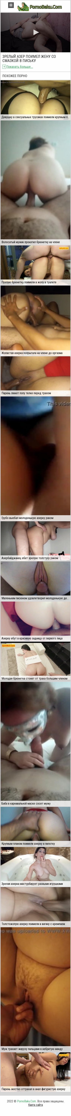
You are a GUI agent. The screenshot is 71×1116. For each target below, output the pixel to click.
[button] (35, 32)
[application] (35, 32)
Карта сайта (35, 1105)
